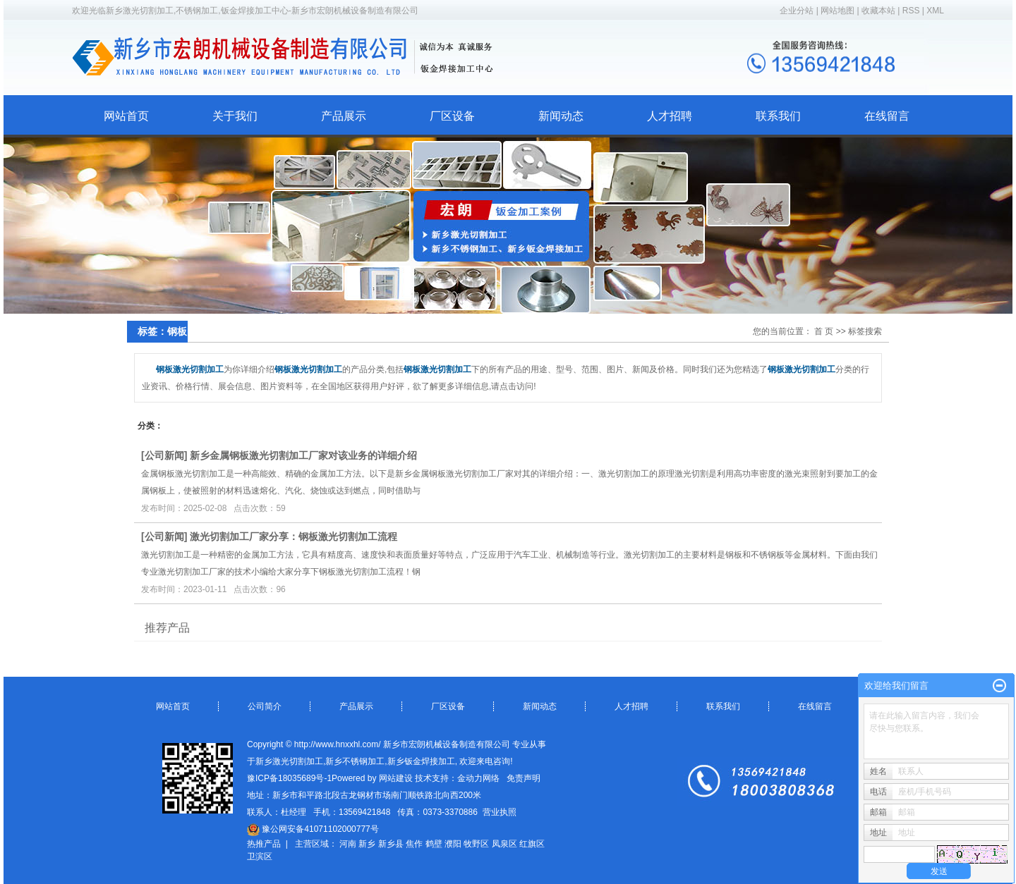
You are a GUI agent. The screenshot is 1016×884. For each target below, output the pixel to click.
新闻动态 (560, 116)
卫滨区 (259, 856)
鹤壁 (433, 844)
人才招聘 (669, 116)
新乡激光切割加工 (289, 761)
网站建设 (396, 778)
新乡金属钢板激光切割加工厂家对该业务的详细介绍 (303, 455)
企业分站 (797, 11)
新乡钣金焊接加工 (421, 761)
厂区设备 (452, 116)
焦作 (414, 844)
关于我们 (235, 116)
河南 (347, 844)
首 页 (823, 331)
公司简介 (265, 706)
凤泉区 (504, 844)
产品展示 (343, 116)
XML (935, 11)
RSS (911, 11)
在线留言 (886, 116)
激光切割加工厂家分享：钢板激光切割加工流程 (293, 536)
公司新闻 (164, 455)
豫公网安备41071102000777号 (313, 829)
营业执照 (499, 812)
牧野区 (476, 844)
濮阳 (453, 844)
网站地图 (839, 11)
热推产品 (264, 844)
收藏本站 (878, 11)
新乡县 (391, 844)
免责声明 (523, 778)
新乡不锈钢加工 (355, 761)
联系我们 (778, 116)
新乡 (366, 844)
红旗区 (532, 844)
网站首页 (126, 116)
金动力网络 (478, 778)
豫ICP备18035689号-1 (289, 778)
